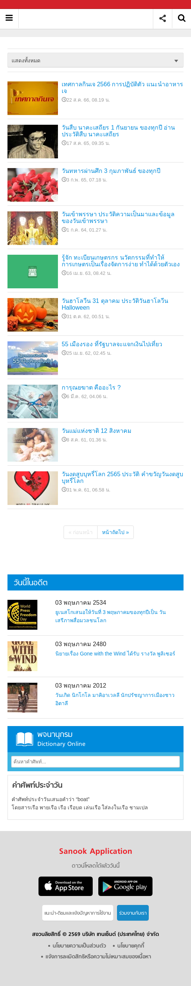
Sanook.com (22, 4)
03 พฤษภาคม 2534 (80, 602)
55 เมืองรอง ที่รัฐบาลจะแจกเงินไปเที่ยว (112, 344)
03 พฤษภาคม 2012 (80, 685)
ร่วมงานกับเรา (133, 913)
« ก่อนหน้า (80, 532)
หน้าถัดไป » (115, 532)
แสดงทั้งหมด (26, 60)
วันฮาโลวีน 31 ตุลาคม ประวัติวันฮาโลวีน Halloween (115, 304)
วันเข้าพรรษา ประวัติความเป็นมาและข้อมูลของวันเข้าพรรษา (118, 217)
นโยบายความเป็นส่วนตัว (79, 946)
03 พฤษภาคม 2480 (80, 644)
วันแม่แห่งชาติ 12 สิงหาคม (97, 431)
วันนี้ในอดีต (30, 583)
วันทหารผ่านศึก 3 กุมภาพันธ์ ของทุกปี (111, 171)
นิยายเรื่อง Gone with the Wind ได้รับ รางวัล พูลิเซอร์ (115, 654)
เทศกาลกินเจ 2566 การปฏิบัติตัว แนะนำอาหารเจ (122, 87)
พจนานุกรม (95, 739)
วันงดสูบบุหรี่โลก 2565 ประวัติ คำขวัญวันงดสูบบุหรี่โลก (122, 477)
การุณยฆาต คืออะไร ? (91, 387)
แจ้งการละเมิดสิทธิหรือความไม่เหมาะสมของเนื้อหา (98, 957)
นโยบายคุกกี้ (130, 946)
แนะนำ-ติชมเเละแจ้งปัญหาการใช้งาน (77, 913)
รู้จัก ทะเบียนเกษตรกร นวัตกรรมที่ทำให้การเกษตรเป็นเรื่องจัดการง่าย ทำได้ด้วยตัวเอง (121, 260)
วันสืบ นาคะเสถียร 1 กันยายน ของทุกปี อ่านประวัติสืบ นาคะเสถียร (118, 130)
